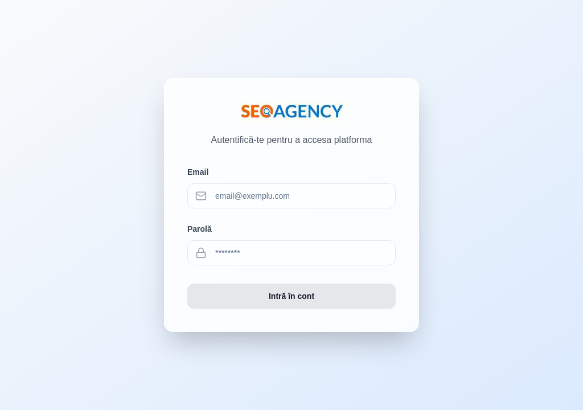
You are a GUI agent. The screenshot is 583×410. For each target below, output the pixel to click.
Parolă (199, 228)
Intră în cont (291, 296)
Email (197, 172)
